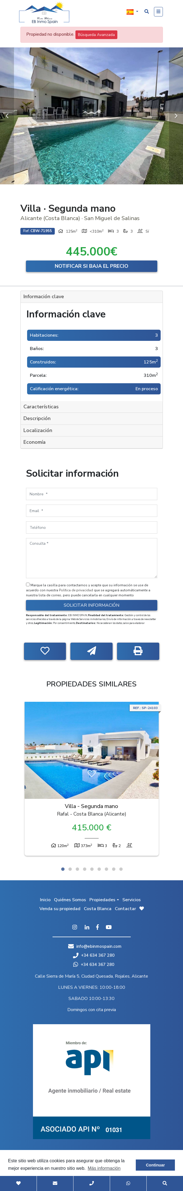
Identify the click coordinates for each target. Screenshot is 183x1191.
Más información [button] (104, 1168)
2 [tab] (70, 869)
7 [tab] (106, 869)
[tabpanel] (91, 780)
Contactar (125, 909)
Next (176, 115)
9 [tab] (121, 869)
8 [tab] (113, 869)
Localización (37, 430)
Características (41, 406)
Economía (34, 442)
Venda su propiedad (59, 909)
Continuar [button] (155, 1165)
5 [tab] (92, 869)
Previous (7, 115)
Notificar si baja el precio (91, 266)
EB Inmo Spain (44, 13)
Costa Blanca (97, 909)
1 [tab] (63, 869)
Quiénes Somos (70, 900)
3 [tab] (77, 869)
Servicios (131, 900)
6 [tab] (99, 869)
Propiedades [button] (102, 900)
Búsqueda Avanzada (96, 34)
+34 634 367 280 (94, 955)
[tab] (92, 297)
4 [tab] (84, 869)
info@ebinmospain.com (99, 946)
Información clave (43, 296)
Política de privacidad (76, 590)
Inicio (45, 900)
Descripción (37, 418)
